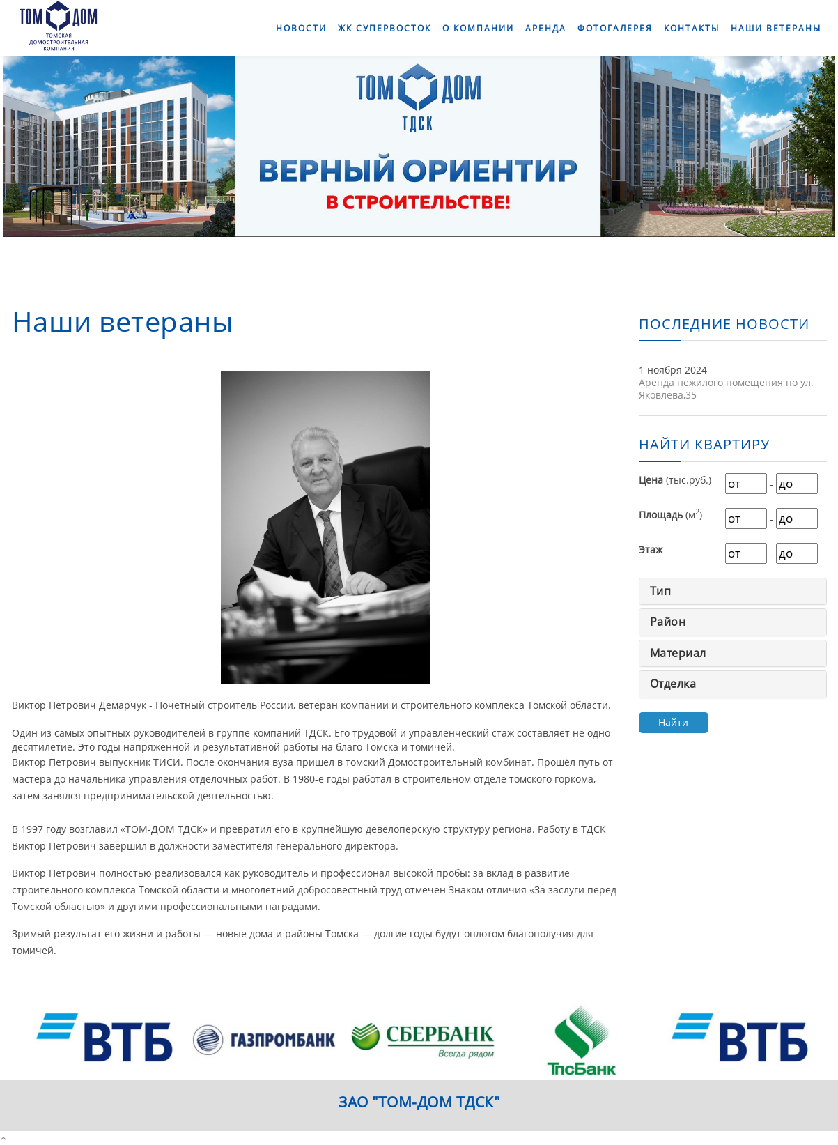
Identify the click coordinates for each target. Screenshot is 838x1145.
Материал (678, 653)
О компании (478, 28)
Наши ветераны (776, 28)
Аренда (545, 28)
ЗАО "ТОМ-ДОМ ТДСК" (419, 1102)
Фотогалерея (615, 28)
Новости (301, 28)
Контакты (692, 28)
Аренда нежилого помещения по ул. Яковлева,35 (726, 388)
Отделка (673, 683)
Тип (661, 591)
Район (668, 621)
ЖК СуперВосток (384, 28)
